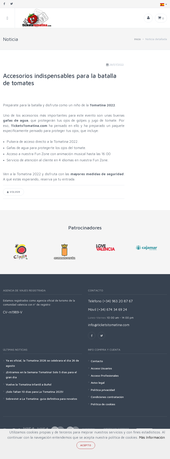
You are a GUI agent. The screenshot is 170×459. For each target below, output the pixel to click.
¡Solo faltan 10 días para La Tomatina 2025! (34, 391)
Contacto (97, 361)
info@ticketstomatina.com (108, 325)
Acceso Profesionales (105, 375)
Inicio (137, 39)
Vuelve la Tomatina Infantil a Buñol (28, 384)
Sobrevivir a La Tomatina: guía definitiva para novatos (41, 398)
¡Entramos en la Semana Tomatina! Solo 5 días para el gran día (41, 374)
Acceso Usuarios (101, 368)
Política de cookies (103, 404)
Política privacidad (103, 390)
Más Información (152, 437)
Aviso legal (98, 382)
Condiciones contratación (107, 397)
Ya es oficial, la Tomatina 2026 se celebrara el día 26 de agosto (42, 363)
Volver (13, 191)
